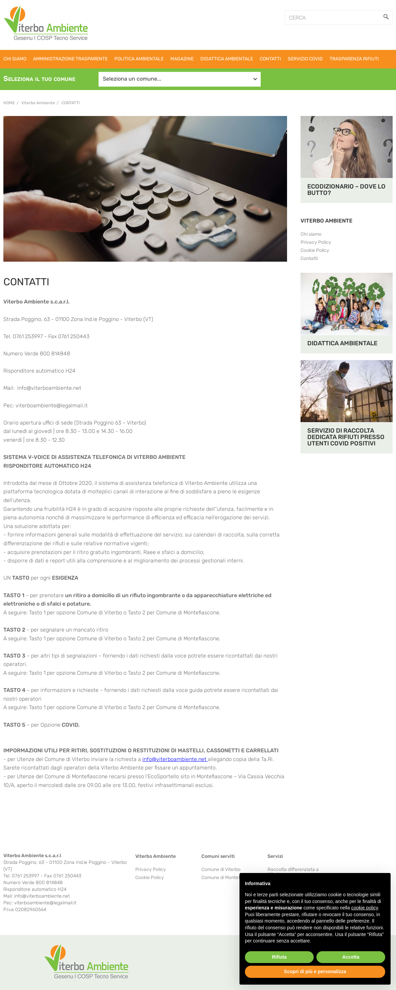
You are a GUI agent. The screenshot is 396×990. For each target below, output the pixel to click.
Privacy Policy (316, 242)
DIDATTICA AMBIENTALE (342, 343)
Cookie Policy (315, 250)
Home (9, 102)
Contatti (70, 102)
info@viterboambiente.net (49, 388)
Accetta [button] (351, 957)
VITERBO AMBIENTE (326, 220)
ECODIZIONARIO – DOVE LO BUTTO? (346, 190)
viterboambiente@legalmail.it (52, 405)
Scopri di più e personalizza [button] (315, 971)
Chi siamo (311, 234)
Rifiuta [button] (279, 957)
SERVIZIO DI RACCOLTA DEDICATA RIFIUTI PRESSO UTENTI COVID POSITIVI (346, 437)
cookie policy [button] (364, 907)
